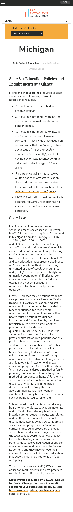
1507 (42, 240)
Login (65, 2)
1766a (36, 244)
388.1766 (22, 244)
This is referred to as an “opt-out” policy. (34, 458)
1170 (15, 240)
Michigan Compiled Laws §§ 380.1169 (37, 237)
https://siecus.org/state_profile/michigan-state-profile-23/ (34, 492)
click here (51, 473)
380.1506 (28, 240)
